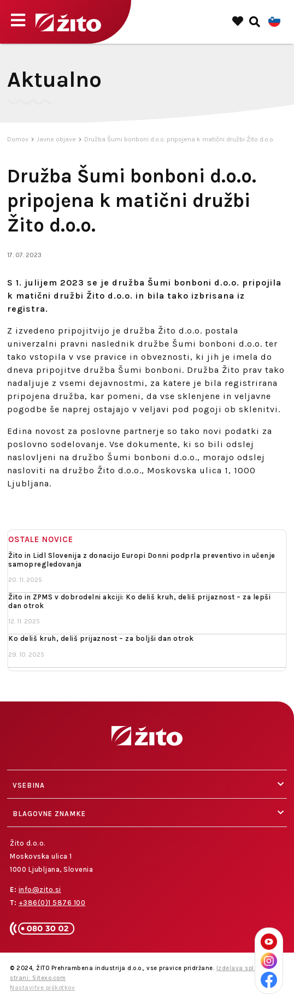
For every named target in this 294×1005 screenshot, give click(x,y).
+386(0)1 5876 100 (52, 903)
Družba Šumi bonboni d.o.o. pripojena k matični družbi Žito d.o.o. (179, 139)
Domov (17, 139)
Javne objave (56, 139)
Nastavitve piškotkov (42, 987)
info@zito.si (40, 889)
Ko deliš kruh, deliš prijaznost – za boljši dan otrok (101, 638)
